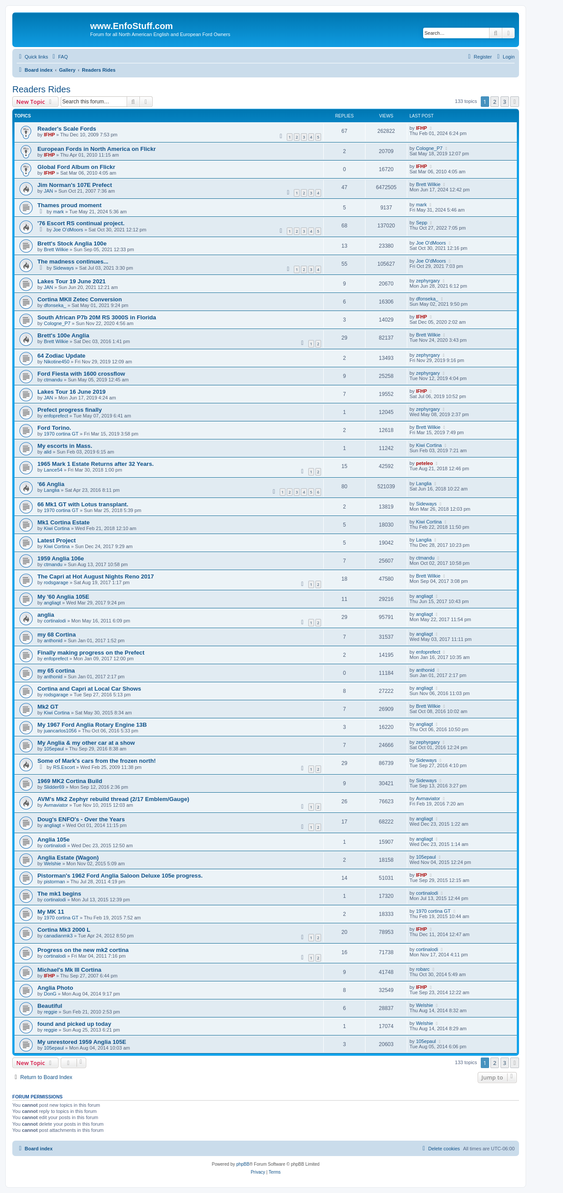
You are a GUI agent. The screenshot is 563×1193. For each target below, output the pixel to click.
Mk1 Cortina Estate (63, 522)
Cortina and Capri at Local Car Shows (89, 688)
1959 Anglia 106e (60, 558)
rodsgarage (56, 582)
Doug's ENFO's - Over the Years (81, 819)
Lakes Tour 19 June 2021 (71, 281)
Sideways (63, 268)
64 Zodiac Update (61, 355)
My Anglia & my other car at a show (86, 742)
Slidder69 (54, 787)
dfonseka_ (55, 305)
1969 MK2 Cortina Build (69, 781)
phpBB (242, 1164)
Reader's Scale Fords (66, 128)
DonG (50, 993)
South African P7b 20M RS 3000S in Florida (96, 317)
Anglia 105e (53, 839)
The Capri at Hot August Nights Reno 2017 (95, 576)
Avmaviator (56, 805)
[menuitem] (59, 56)
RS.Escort (64, 767)
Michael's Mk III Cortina (69, 969)
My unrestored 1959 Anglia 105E (81, 1042)
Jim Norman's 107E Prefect (74, 185)
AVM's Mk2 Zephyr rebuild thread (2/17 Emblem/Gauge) (113, 799)
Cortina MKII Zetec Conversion (79, 299)
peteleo (424, 463)
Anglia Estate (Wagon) (68, 857)
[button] (514, 101)
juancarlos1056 (60, 730)
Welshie (52, 863)
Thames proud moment (69, 205)
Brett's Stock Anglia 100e (71, 243)
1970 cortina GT (61, 433)
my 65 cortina (56, 670)
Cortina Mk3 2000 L (63, 929)
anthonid (53, 640)
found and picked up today (74, 1024)
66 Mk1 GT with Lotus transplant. (82, 504)
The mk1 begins (59, 893)
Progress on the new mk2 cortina (82, 950)
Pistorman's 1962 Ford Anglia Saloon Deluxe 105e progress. (120, 875)
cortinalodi (55, 620)
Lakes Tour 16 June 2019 (71, 391)
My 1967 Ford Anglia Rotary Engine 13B (92, 724)
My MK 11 (50, 911)
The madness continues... (72, 261)
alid (47, 451)
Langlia (51, 490)
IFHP (49, 134)
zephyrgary (428, 280)
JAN (48, 191)
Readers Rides (41, 89)
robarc (423, 969)
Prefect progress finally (69, 409)
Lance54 (53, 469)
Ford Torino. (54, 428)
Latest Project (56, 540)
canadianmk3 (58, 935)
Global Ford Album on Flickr (76, 167)
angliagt (52, 602)
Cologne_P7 (429, 148)
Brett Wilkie (428, 184)
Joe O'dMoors (68, 229)
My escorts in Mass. (64, 446)
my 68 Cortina (56, 634)
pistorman (54, 881)
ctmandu (53, 379)
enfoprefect (56, 415)
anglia (45, 614)
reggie (51, 1011)
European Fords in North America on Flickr (96, 149)
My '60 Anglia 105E (63, 596)
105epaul (54, 748)
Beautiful (49, 1006)
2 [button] (494, 102)
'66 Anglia (50, 484)
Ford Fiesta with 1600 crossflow (81, 373)
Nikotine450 (56, 361)
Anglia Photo (55, 987)
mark (58, 211)
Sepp (422, 222)
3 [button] (504, 102)
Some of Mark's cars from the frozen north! (96, 761)
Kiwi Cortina (429, 445)
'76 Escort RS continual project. (80, 223)
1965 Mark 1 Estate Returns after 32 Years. (95, 464)
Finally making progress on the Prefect (90, 652)
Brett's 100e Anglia (63, 335)
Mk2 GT (47, 706)
